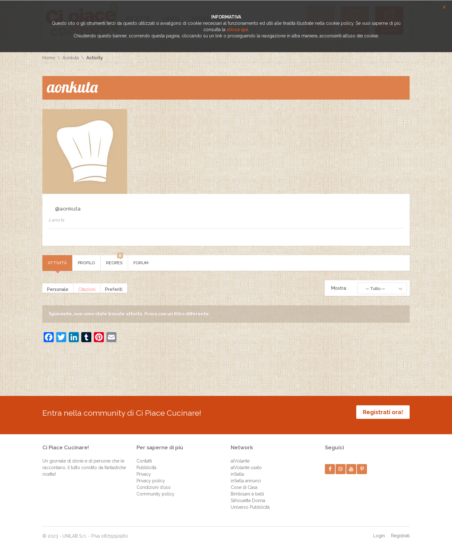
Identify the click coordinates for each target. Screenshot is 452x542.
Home (48, 57)
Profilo (86, 262)
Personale (57, 288)
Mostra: (339, 288)
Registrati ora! (383, 412)
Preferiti (113, 288)
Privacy (144, 469)
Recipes (114, 260)
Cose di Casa (244, 482)
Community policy (156, 489)
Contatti (144, 456)
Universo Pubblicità (250, 502)
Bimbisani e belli (247, 489)
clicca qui (237, 29)
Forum (140, 262)
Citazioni (86, 288)
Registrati (400, 531)
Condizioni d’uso (154, 482)
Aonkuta (70, 57)
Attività (57, 262)
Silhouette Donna (248, 495)
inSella (237, 469)
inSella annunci (246, 476)
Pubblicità (146, 462)
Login (379, 531)
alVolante (240, 456)
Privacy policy (151, 476)
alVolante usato (246, 462)
